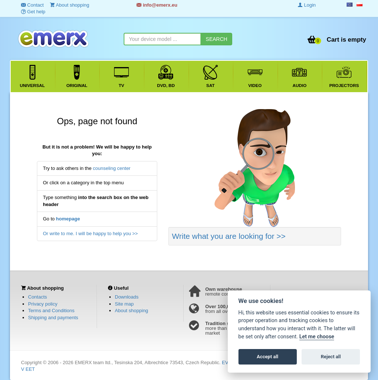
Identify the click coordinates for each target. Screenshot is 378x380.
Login (307, 5)
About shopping (131, 310)
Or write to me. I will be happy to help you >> (90, 233)
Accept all (267, 356)
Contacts (37, 297)
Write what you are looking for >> (229, 236)
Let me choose (316, 337)
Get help (33, 11)
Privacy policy (42, 304)
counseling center (112, 168)
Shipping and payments (53, 317)
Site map (124, 304)
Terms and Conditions (51, 310)
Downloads (126, 297)
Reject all (331, 356)
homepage (68, 219)
